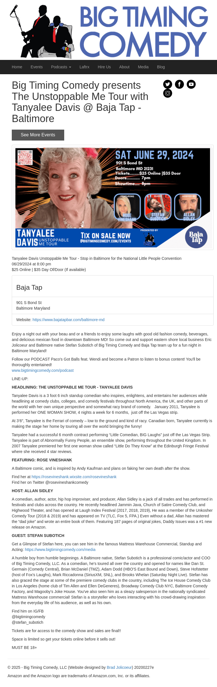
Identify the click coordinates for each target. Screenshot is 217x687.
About (124, 67)
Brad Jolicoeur (119, 667)
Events (37, 67)
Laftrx (84, 67)
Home (17, 67)
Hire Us (104, 67)
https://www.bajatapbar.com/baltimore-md (69, 319)
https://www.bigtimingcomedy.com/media (60, 549)
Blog (161, 67)
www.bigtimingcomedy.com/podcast (43, 370)
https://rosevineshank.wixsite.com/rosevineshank (74, 477)
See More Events (38, 134)
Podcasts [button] (61, 67)
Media (143, 67)
